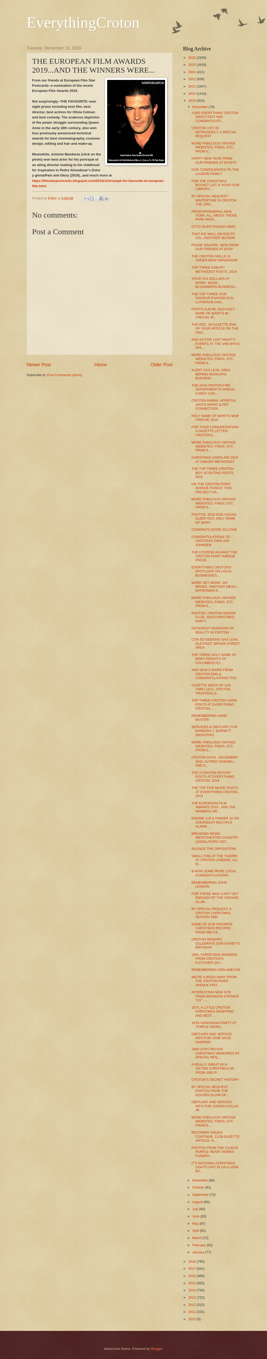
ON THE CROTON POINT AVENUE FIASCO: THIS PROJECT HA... (211, 488)
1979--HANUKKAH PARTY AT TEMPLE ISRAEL (213, 1025)
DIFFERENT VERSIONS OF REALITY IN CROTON (212, 630)
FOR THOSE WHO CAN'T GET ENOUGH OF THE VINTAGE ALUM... (215, 898)
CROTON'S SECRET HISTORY (215, 1080)
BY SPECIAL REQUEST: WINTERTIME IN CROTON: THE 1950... (214, 200)
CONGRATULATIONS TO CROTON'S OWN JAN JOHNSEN (210, 541)
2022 (192, 79)
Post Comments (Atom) (64, 375)
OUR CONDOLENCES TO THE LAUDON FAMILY (215, 171)
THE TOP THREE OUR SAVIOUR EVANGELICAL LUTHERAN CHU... (212, 298)
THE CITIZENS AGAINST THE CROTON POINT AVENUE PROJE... (214, 556)
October (198, 1187)
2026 (192, 58)
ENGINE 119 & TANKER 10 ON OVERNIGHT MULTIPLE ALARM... (215, 822)
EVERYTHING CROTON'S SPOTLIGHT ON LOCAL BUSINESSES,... (211, 571)
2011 (192, 1312)
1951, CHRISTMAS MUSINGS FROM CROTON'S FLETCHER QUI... (214, 959)
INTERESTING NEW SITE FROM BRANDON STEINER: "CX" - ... (215, 996)
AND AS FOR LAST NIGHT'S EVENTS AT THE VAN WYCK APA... (215, 344)
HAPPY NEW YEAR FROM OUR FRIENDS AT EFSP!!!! (213, 160)
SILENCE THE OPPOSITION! (213, 849)
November (200, 1180)
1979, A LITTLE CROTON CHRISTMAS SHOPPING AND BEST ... (212, 1011)
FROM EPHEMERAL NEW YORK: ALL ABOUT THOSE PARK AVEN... (214, 216)
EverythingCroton (83, 22)
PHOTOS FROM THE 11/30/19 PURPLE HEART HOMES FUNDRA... (214, 1152)
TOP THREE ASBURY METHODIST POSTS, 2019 (214, 269)
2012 (192, 1305)
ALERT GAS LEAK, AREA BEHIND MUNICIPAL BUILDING (210, 374)
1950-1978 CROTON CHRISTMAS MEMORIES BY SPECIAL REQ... (215, 1053)
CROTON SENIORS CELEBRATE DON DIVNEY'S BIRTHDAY (215, 943)
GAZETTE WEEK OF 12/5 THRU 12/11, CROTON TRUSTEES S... (211, 689)
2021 (192, 86)
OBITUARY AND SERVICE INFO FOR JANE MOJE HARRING (211, 1038)
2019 (192, 101)
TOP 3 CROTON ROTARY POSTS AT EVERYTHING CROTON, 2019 (212, 777)
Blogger (156, 1349)
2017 (192, 1268)
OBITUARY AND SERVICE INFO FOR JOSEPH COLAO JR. (214, 1106)
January (198, 1252)
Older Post (161, 364)
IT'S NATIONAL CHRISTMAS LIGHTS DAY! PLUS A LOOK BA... (215, 1167)
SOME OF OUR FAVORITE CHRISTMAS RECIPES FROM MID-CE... (212, 928)
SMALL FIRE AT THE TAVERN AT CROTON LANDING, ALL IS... (214, 860)
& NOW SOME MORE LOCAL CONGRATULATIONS (213, 873)
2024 (192, 72)
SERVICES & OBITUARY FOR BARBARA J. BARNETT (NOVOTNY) (214, 731)
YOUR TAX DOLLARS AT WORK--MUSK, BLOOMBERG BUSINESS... (214, 283)
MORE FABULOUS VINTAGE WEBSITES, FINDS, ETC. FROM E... (213, 147)
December (200, 107)
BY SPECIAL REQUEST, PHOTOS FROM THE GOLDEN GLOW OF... (210, 1091)
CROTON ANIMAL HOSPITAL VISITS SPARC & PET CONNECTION (213, 404)
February (199, 1245)
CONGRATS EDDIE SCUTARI (214, 530)
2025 (192, 65)
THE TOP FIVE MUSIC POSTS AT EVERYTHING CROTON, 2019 (214, 792)
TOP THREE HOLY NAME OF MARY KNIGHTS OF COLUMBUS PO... (213, 659)
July (195, 1209)
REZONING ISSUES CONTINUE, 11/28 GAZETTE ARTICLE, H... (215, 1136)
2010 (192, 1319)
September (201, 1195)
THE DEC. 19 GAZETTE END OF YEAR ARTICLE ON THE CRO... (214, 328)
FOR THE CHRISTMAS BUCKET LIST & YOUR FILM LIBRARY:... (215, 185)
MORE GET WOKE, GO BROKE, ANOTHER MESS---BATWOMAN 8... (215, 587)
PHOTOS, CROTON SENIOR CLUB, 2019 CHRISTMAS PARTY (213, 617)
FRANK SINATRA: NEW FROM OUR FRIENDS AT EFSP (215, 247)
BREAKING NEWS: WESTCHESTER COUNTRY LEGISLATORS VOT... (214, 838)
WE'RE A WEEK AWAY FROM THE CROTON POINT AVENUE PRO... (213, 981)
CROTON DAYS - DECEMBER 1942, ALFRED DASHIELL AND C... (214, 761)
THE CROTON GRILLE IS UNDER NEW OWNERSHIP (214, 258)
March (197, 1238)
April (196, 1230)
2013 (192, 1297)
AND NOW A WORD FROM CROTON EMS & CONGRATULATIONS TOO (213, 674)
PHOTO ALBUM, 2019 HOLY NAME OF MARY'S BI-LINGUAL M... (213, 313)
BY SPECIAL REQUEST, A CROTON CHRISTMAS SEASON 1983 (211, 913)
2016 (192, 1276)
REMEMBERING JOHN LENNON (209, 884)
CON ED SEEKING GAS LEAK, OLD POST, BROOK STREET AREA (215, 643)
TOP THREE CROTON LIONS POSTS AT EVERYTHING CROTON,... (214, 704)
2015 (192, 1283)
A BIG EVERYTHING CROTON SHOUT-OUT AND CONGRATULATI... (214, 117)
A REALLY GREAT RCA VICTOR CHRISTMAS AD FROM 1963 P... (212, 1068)
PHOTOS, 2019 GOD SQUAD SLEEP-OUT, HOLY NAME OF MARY (213, 518)
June (196, 1216)
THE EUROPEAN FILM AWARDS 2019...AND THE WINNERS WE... (213, 807)
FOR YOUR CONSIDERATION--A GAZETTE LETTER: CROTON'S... (215, 431)
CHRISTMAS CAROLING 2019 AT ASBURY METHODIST (214, 459)
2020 (192, 94)
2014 (192, 1290)
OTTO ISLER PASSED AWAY (213, 227)
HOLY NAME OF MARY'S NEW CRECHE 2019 (215, 418)
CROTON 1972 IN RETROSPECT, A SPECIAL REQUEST (213, 132)
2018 (192, 1261)
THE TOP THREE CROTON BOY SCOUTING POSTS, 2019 (212, 473)
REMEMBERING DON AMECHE (215, 970)
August (198, 1202)
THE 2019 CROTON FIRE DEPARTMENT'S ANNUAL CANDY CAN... (213, 389)
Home (100, 364)
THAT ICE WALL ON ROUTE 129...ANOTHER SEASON (213, 236)
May (195, 1223)
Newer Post (39, 364)
